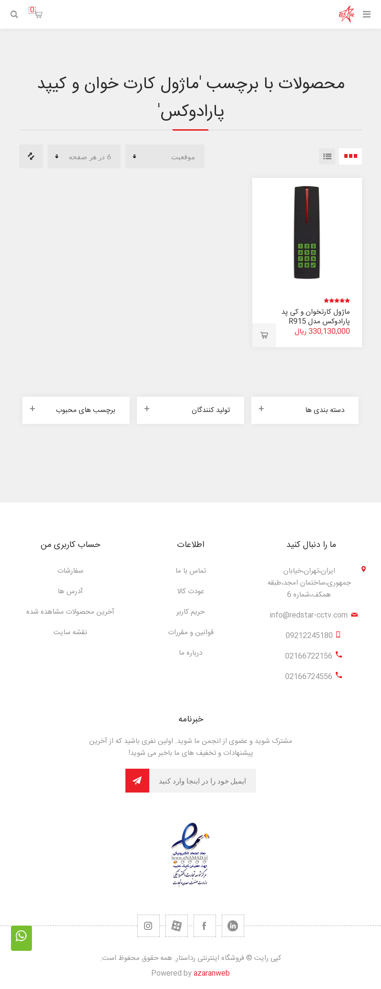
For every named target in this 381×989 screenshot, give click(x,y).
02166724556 (308, 677)
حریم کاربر (190, 612)
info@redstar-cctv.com (308, 615)
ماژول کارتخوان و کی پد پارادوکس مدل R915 (315, 317)
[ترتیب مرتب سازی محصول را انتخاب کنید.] (165, 156)
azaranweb (212, 973)
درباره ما (190, 653)
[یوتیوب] (176, 926)
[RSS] (148, 926)
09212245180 (309, 636)
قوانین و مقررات (191, 633)
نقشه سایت (70, 633)
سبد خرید (32, 10)
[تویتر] (233, 926)
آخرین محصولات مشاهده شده (70, 612)
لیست (327, 156)
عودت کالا (190, 592)
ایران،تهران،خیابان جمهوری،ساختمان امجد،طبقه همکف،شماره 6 (309, 583)
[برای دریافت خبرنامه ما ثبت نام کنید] (202, 781)
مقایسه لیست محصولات (31, 156)
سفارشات (70, 571)
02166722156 (308, 656)
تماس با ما (190, 571)
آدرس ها (70, 592)
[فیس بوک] (205, 926)
